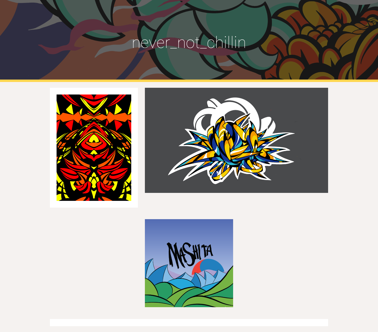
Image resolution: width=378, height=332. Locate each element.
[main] (189, 41)
